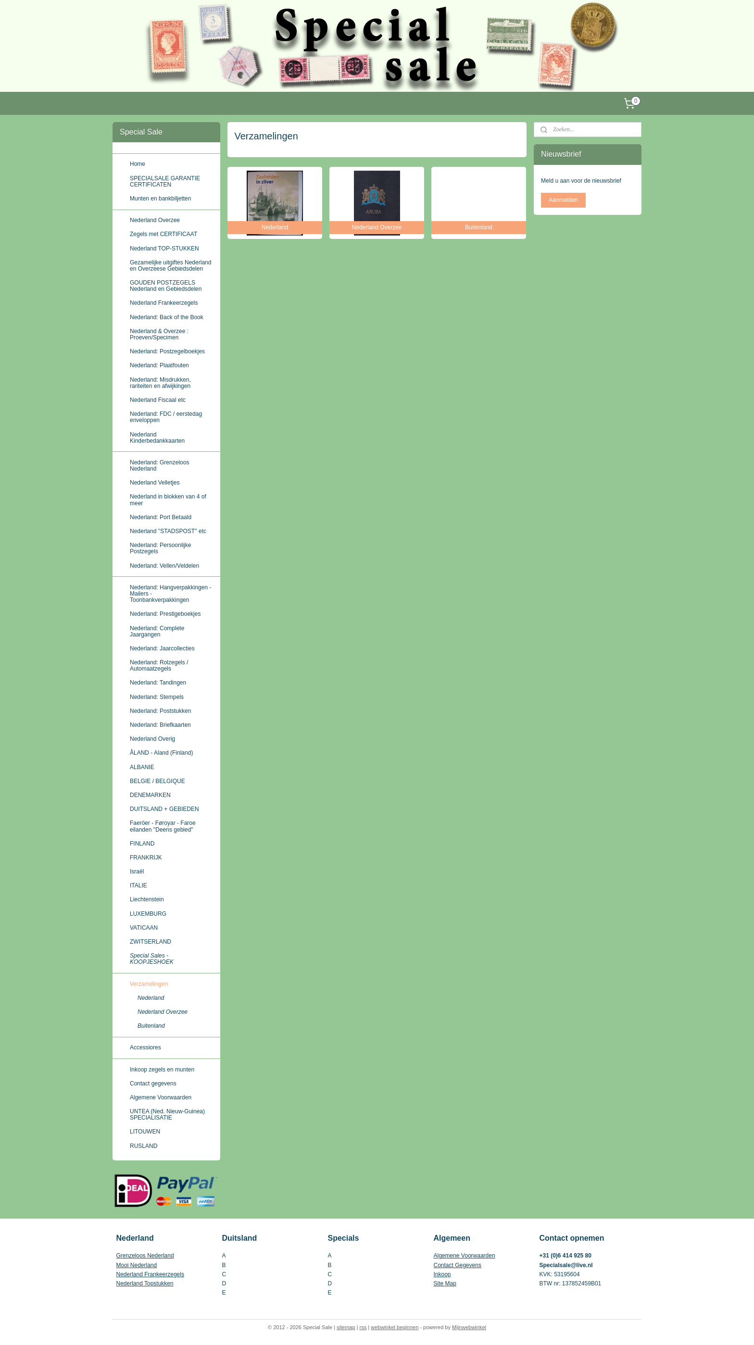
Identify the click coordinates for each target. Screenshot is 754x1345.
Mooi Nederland (136, 1265)
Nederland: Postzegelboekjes (167, 351)
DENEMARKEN (150, 795)
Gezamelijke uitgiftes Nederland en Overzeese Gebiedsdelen (170, 265)
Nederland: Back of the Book (166, 317)
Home (137, 164)
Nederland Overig (152, 738)
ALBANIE (142, 767)
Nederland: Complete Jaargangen (157, 631)
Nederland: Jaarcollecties (162, 648)
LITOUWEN (145, 1131)
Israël (137, 871)
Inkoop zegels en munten (162, 1069)
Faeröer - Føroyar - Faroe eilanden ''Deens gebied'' (163, 826)
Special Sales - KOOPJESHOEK (152, 958)
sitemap (346, 1327)
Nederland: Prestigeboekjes (165, 613)
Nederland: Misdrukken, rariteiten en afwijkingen (160, 382)
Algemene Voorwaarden (160, 1097)
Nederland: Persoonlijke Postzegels (160, 548)
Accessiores (145, 1047)
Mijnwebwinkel (469, 1327)
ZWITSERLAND (150, 941)
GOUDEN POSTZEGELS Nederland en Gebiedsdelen (165, 285)
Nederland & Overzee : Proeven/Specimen (159, 334)
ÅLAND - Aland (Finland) (161, 752)
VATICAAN (144, 927)
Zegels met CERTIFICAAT (163, 234)
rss (363, 1327)
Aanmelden (563, 200)
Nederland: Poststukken (160, 711)
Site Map (445, 1283)
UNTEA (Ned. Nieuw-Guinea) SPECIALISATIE (167, 1114)
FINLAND (142, 843)
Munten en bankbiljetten (160, 198)
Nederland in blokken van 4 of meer (168, 499)
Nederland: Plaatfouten (159, 365)
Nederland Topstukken (145, 1283)
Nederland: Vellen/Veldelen (164, 565)
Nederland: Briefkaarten (160, 725)
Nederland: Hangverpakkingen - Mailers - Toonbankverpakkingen (170, 593)
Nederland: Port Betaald (160, 517)
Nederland (151, 998)
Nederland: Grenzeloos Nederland (159, 465)
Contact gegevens (153, 1083)
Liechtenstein (147, 899)
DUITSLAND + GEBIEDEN (164, 809)
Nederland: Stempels (157, 697)
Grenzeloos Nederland (145, 1255)
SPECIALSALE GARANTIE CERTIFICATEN (165, 181)
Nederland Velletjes (154, 482)
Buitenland (151, 1025)
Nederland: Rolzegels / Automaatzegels (159, 665)
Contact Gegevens (457, 1265)
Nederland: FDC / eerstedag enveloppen (166, 417)
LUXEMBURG (148, 913)
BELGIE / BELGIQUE (157, 781)
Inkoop (442, 1274)
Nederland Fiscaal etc (158, 400)
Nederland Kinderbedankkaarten (157, 437)
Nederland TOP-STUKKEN (164, 248)
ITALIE (138, 885)
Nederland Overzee (155, 220)
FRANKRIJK (146, 857)
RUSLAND (143, 1146)
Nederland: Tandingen (158, 682)
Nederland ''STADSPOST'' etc (168, 531)
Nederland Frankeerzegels (164, 302)
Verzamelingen (149, 984)
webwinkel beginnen (394, 1327)
